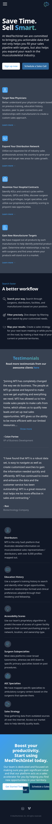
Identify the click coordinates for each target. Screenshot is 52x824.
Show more (26, 428)
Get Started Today (15, 786)
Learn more (9, 125)
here (36, 367)
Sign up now (11, 66)
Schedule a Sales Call (35, 66)
